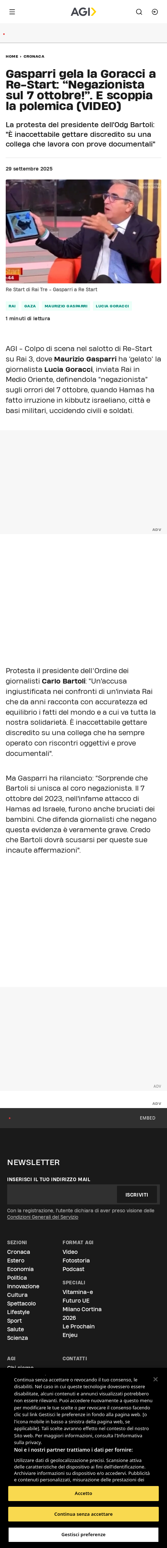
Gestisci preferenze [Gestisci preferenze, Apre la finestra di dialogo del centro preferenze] (84, 1534)
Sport (14, 1320)
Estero (15, 1260)
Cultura (17, 1294)
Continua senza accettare (83, 1514)
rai (12, 305)
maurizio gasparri (66, 305)
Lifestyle (18, 1312)
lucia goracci (112, 305)
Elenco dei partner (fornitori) (48, 1475)
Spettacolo (21, 1303)
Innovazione (23, 1286)
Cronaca (34, 56)
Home (12, 56)
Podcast (73, 1269)
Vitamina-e (78, 1292)
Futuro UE (76, 1300)
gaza (30, 305)
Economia (20, 1269)
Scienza (17, 1337)
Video (70, 1252)
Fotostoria (76, 1260)
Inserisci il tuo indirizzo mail (48, 1179)
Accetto (83, 1493)
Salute (15, 1329)
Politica (17, 1277)
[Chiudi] (155, 1379)
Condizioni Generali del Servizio (42, 1217)
